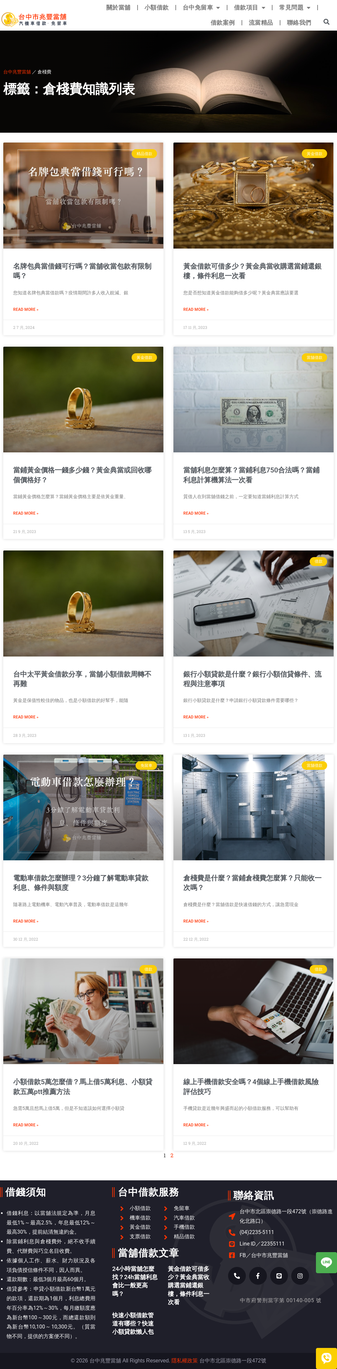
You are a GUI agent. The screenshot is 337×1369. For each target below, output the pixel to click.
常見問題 (295, 7)
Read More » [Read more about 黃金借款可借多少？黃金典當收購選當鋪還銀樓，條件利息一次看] (196, 309)
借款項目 (250, 7)
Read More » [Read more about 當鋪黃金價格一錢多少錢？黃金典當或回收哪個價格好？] (26, 513)
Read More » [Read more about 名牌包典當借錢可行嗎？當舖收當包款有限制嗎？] (26, 309)
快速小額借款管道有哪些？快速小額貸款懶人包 (133, 1323)
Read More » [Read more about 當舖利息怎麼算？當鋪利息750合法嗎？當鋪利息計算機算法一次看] (196, 513)
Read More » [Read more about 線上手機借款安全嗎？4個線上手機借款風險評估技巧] (196, 1125)
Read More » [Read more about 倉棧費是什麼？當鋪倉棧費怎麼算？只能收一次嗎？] (196, 921)
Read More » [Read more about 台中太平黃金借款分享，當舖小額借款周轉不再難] (26, 717)
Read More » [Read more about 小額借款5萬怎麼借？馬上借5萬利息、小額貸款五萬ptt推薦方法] (26, 1125)
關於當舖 (118, 7)
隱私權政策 (184, 1360)
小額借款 (156, 7)
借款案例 (223, 22)
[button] (326, 21)
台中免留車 (201, 7)
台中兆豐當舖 (17, 71)
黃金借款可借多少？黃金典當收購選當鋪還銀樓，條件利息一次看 (188, 1285)
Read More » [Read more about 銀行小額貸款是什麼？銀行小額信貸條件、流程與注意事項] (196, 717)
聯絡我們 (299, 22)
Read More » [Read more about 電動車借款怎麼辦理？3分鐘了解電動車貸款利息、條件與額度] (26, 921)
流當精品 (261, 22)
